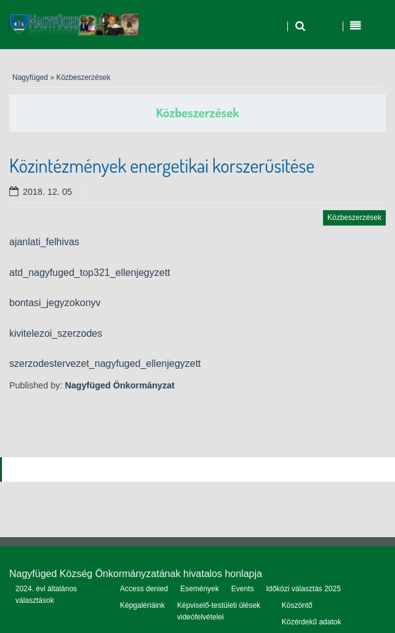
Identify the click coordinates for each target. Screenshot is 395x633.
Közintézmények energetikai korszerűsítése (161, 165)
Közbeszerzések (83, 77)
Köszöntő (297, 605)
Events (242, 588)
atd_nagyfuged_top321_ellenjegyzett (89, 272)
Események (199, 588)
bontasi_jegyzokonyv (55, 302)
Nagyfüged (30, 77)
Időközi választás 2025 (303, 588)
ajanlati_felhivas (44, 242)
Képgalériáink (142, 605)
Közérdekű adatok (311, 622)
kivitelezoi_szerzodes (55, 333)
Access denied (144, 588)
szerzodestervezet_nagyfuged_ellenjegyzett (105, 363)
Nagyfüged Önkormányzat (119, 385)
